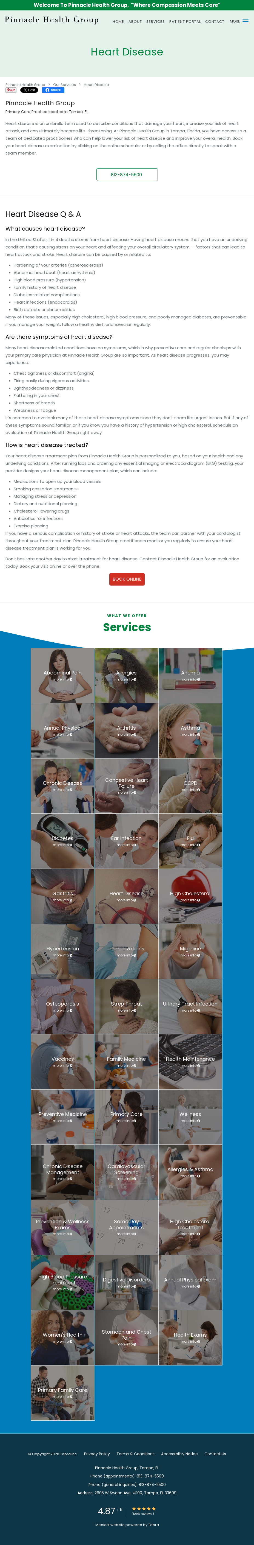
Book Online (127, 579)
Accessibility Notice (179, 1454)
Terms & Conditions (135, 1454)
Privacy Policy (97, 1454)
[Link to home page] (50, 20)
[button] (245, 21)
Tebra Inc (68, 1454)
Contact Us (215, 1454)
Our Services (64, 84)
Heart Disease (96, 84)
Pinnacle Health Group (25, 84)
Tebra (153, 1524)
